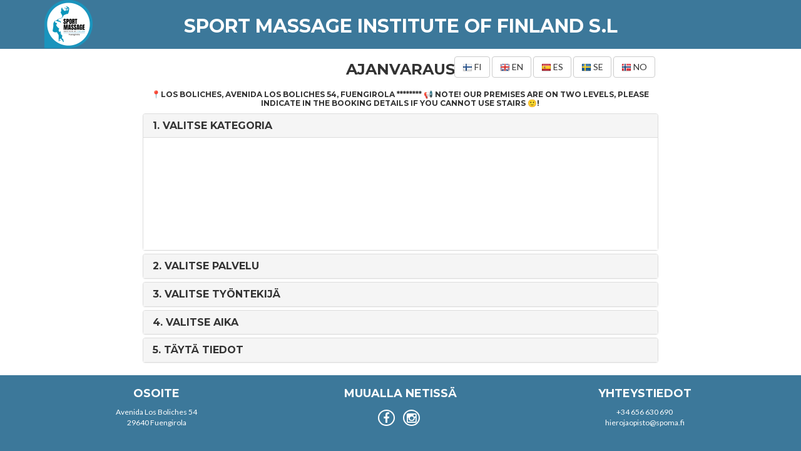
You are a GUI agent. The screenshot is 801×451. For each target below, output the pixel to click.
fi (472, 67)
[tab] (400, 126)
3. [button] (216, 294)
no (634, 67)
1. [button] (212, 126)
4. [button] (195, 322)
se (592, 67)
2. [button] (206, 266)
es (552, 67)
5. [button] (198, 350)
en (511, 67)
